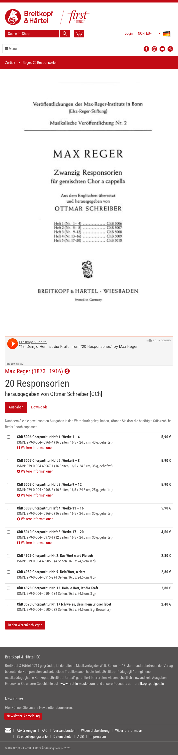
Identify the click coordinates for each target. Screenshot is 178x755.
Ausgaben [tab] (16, 407)
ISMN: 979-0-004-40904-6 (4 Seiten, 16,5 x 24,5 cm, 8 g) (57, 591)
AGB (80, 736)
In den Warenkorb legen (25, 625)
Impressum (97, 736)
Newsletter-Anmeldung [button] (23, 716)
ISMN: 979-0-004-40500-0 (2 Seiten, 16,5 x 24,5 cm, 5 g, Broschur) (64, 607)
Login (129, 33)
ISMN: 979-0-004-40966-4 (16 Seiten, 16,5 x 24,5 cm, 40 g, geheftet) (65, 442)
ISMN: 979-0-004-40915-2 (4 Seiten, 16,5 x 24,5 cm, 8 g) (56, 574)
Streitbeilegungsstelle (32, 736)
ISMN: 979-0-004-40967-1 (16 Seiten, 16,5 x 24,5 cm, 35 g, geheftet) (65, 466)
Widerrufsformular (128, 730)
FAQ (45, 730)
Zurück (10, 62)
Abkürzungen (26, 730)
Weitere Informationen (35, 447)
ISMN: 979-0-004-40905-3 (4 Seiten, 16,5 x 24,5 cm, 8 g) (56, 558)
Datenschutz (62, 736)
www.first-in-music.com (77, 683)
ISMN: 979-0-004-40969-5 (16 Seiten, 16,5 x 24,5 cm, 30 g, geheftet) (65, 513)
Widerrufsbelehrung (95, 730)
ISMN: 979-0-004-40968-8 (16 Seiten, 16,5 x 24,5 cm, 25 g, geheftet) (65, 490)
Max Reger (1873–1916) (37, 371)
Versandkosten (64, 730)
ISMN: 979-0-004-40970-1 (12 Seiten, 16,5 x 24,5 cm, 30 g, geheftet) (65, 537)
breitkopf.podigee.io (149, 683)
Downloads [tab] (39, 407)
